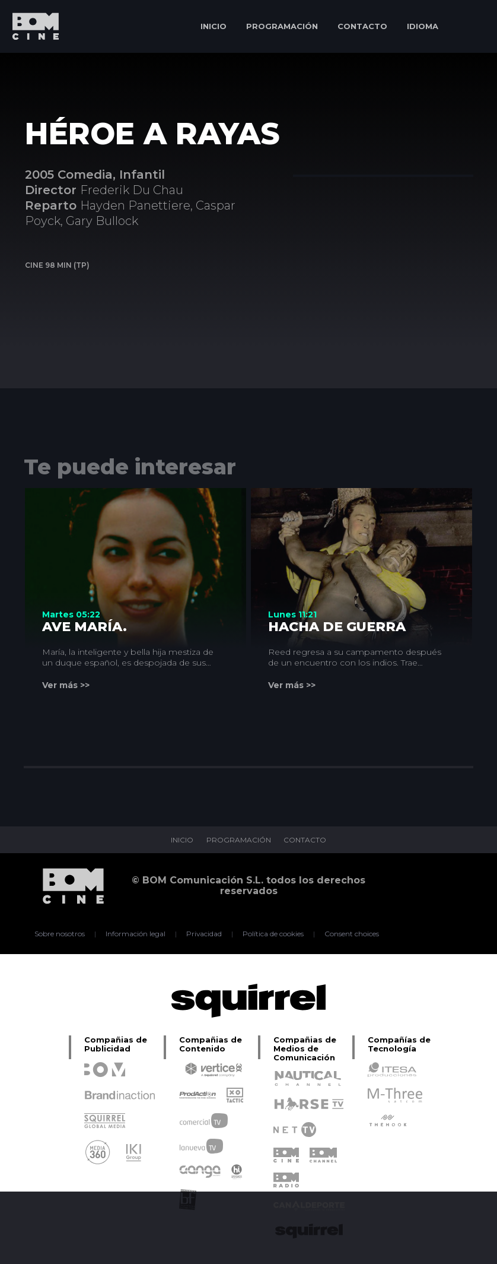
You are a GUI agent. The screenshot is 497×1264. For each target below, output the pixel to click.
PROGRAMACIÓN (282, 26)
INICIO (213, 26)
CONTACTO (362, 26)
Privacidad (204, 934)
